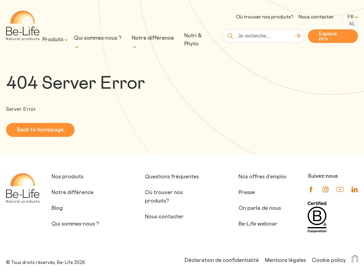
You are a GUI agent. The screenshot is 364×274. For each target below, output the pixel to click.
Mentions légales (285, 260)
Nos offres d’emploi (262, 177)
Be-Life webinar (258, 224)
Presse (247, 192)
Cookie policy (329, 260)
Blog (57, 208)
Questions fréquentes (172, 177)
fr (352, 17)
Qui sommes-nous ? (98, 38)
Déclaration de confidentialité (222, 260)
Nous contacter (316, 17)
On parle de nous (260, 208)
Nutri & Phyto (193, 40)
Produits (52, 40)
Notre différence (153, 38)
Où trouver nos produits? (264, 17)
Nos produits (67, 177)
